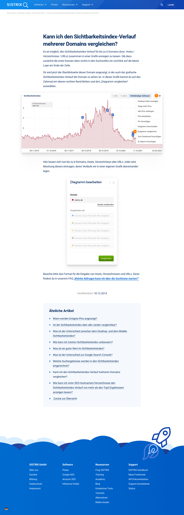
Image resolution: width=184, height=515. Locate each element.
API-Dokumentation (138, 479)
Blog (97, 483)
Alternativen (101, 497)
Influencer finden (70, 483)
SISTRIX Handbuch (138, 470)
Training (99, 474)
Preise (54, 4)
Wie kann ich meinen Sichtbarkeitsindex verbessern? (83, 342)
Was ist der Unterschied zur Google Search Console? (83, 354)
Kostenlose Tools (104, 488)
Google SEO (68, 474)
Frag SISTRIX (102, 470)
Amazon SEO (69, 479)
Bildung (33, 479)
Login (171, 5)
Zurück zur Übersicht (65, 398)
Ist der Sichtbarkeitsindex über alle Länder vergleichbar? (85, 324)
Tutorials (99, 493)
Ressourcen (69, 4)
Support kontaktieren (139, 483)
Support (87, 4)
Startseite (11, 13)
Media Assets (102, 502)
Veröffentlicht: (85, 293)
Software (40, 4)
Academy (100, 479)
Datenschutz (35, 483)
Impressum (35, 488)
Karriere (33, 474)
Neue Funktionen (137, 474)
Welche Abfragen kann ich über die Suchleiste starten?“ (107, 278)
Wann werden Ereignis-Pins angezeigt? (75, 318)
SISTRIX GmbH (38, 464)
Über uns (33, 470)
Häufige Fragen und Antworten (31, 13)
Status (132, 488)
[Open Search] (161, 4)
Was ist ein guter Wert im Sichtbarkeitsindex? (78, 348)
